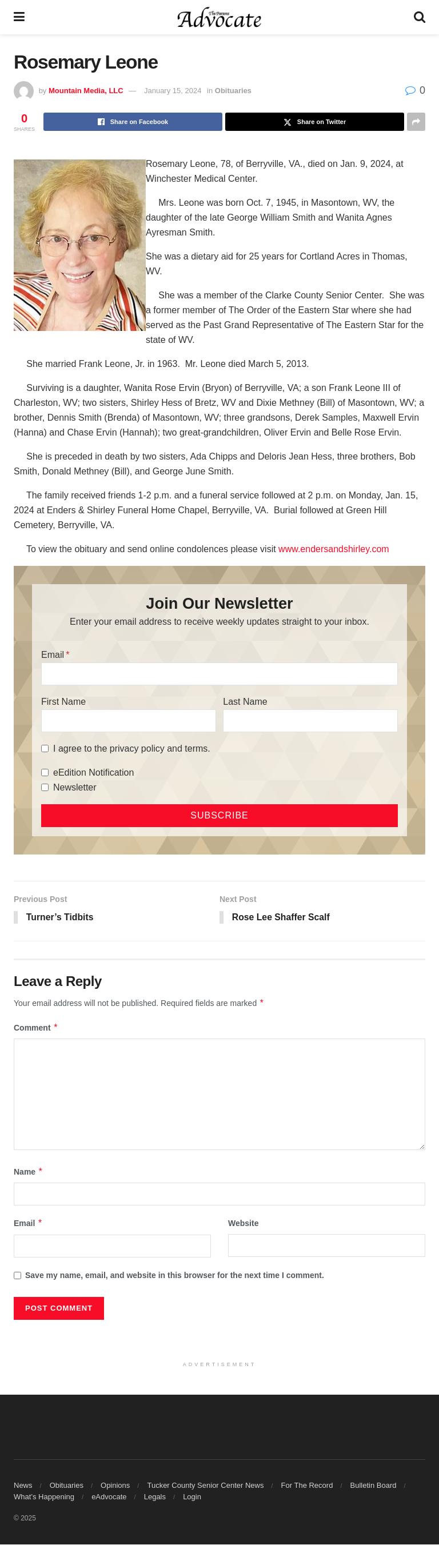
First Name (63, 701)
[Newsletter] (45, 787)
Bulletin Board (373, 1486)
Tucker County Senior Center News (205, 1486)
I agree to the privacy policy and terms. (131, 748)
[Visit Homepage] (219, 17)
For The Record (307, 1486)
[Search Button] (419, 17)
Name (28, 1172)
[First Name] (128, 720)
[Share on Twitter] (314, 122)
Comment (36, 1028)
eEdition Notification (93, 772)
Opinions (115, 1486)
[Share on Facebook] (132, 122)
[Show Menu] (19, 17)
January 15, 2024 (172, 90)
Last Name (245, 701)
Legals (155, 1497)
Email (52, 655)
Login (192, 1497)
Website (243, 1223)
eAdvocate (108, 1497)
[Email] (219, 673)
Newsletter (75, 787)
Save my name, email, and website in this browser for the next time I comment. (174, 1275)
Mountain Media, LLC (86, 90)
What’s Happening (44, 1497)
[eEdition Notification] (45, 772)
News (23, 1486)
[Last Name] (310, 720)
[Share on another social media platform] (416, 122)
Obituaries (233, 90)
